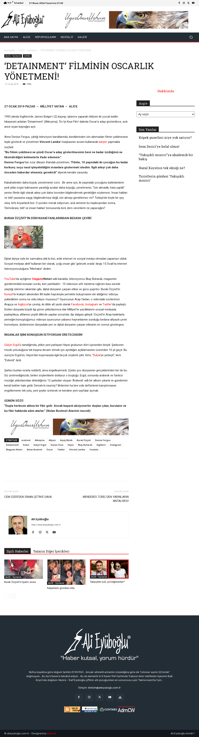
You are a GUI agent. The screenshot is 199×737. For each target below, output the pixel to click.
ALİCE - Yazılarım (28, 50)
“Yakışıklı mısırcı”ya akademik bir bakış (166, 157)
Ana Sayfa (9, 50)
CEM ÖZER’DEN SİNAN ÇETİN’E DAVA (28, 497)
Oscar (49, 449)
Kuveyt (8, 294)
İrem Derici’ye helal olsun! (159, 146)
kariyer (103, 142)
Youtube (93, 449)
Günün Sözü (57, 444)
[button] (191, 37)
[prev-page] (6, 595)
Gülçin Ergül (11, 345)
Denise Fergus (103, 440)
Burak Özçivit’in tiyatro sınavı (20, 582)
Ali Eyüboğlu (40, 519)
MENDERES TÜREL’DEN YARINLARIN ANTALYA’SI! (106, 499)
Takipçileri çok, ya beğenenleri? (107, 581)
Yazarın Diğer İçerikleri (51, 551)
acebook (26, 440)
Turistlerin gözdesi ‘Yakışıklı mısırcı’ (161, 178)
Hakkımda (165, 91)
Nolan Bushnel (34, 449)
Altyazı (52, 440)
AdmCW (51, 733)
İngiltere (101, 444)
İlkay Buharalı (85, 444)
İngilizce (23, 304)
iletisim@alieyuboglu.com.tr (104, 687)
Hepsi (71, 444)
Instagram (91, 304)
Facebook (77, 304)
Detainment (12, 444)
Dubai (96, 355)
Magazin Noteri (14, 449)
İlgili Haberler (17, 551)
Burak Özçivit (84, 440)
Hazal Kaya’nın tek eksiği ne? (162, 168)
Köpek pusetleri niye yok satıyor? (165, 137)
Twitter (107, 304)
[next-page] (12, 595)
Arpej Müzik (66, 440)
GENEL (27, 55)
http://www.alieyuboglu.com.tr (45, 525)
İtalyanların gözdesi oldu (61, 588)
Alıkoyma (40, 440)
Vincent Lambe (77, 449)
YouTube (9, 279)
